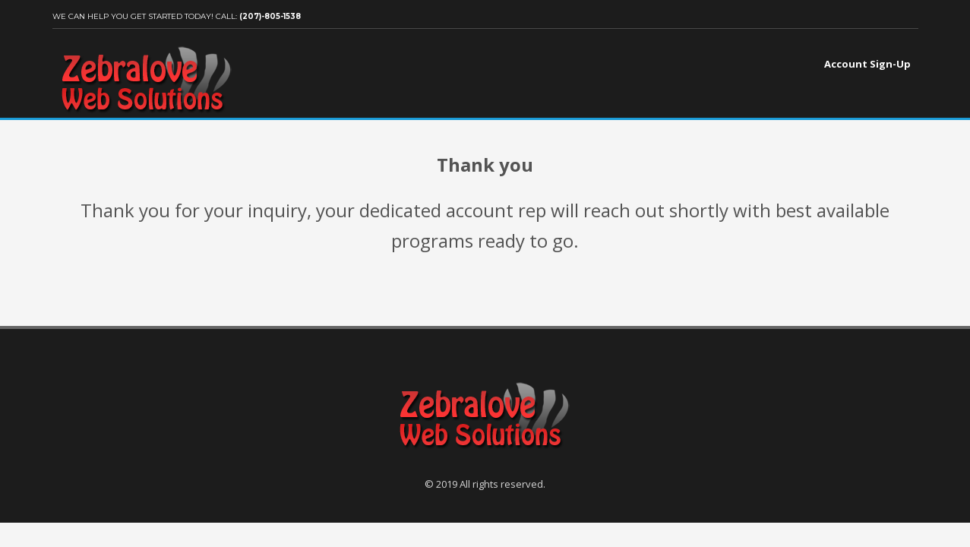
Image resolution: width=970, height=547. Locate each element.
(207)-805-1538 (270, 16)
